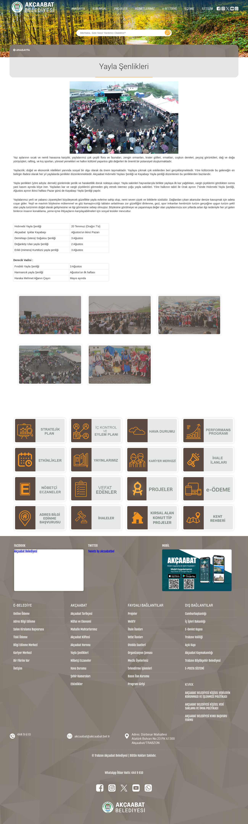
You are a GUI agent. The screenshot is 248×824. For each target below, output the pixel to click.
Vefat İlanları (135, 637)
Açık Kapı (190, 645)
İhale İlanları (135, 629)
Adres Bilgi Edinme (24, 621)
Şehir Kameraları (80, 676)
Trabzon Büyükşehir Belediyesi (203, 660)
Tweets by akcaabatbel (101, 551)
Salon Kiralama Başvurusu (28, 629)
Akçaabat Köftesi (80, 637)
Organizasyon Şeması (140, 653)
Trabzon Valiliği (194, 637)
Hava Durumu (78, 668)
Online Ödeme (21, 614)
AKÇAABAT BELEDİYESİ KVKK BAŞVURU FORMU (206, 718)
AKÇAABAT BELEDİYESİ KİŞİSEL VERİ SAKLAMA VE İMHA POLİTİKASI (204, 706)
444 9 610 (24, 734)
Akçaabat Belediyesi (25, 551)
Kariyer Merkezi (22, 653)
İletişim (17, 668)
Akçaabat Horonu (80, 645)
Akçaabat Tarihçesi (81, 614)
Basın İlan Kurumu (138, 676)
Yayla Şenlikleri (80, 653)
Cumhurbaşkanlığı (195, 614)
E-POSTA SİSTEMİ (194, 668)
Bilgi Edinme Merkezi (25, 645)
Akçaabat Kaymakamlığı (199, 653)
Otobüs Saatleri (137, 645)
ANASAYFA (78, 8)
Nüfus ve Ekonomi (81, 621)
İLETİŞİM (207, 8)
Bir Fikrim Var (21, 660)
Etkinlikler (77, 684)
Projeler (132, 614)
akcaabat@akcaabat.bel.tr (92, 736)
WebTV (131, 621)
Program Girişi (136, 684)
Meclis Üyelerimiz (138, 660)
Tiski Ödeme (20, 637)
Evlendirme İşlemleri (140, 668)
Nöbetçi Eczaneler (81, 660)
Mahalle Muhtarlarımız (84, 629)
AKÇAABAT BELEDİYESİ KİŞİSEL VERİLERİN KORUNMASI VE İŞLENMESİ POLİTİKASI (207, 695)
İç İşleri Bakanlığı (195, 621)
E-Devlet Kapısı (194, 629)
